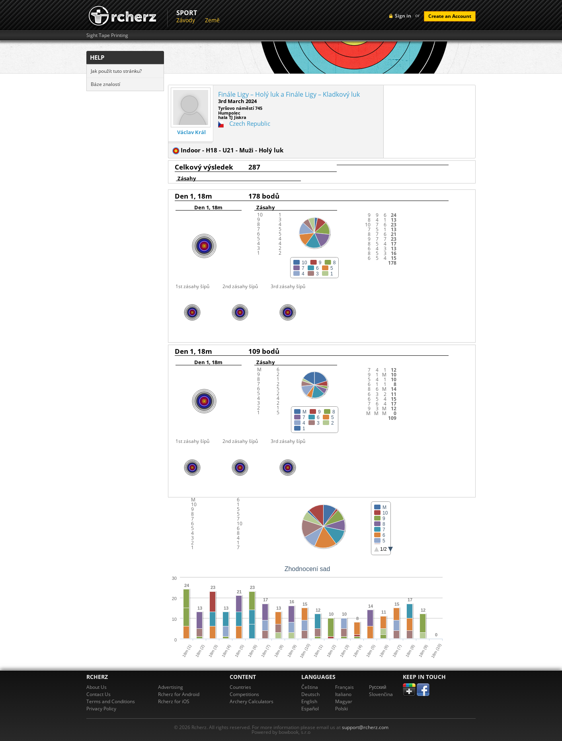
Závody (185, 20)
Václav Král (191, 132)
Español (310, 708)
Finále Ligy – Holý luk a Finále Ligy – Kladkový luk (289, 94)
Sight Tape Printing (107, 35)
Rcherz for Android (178, 694)
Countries (240, 687)
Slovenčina (381, 694)
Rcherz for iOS (173, 701)
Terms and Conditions (110, 701)
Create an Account (449, 16)
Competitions (244, 694)
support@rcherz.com (365, 727)
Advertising (170, 687)
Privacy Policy (101, 708)
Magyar (343, 701)
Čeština (309, 687)
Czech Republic (249, 123)
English (309, 701)
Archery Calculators (251, 701)
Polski (341, 708)
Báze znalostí (105, 84)
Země (212, 20)
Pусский (377, 687)
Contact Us (98, 694)
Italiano (343, 694)
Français (344, 687)
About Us (96, 687)
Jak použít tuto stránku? (116, 71)
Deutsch (310, 694)
